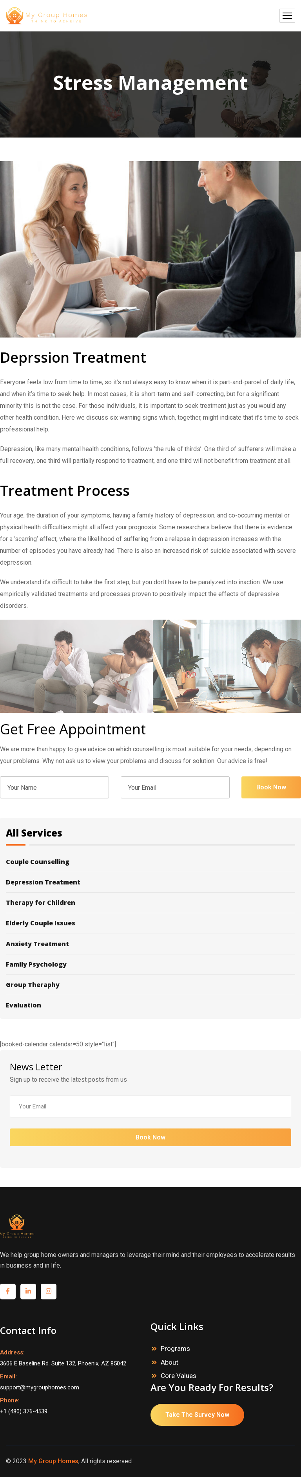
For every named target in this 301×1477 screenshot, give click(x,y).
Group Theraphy (148, 985)
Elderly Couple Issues (148, 923)
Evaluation (148, 1002)
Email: (8, 1376)
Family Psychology (148, 964)
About (169, 1362)
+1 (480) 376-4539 (23, 1411)
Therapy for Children (148, 903)
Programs (175, 1348)
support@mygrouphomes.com (39, 1387)
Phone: (10, 1400)
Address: (12, 1352)
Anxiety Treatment (148, 944)
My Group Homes (53, 1461)
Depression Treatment (148, 882)
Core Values (178, 1376)
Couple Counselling (148, 865)
